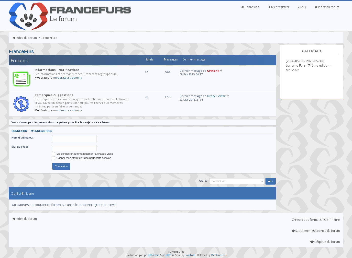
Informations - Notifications (57, 70)
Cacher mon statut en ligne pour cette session (81, 157)
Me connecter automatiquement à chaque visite (82, 153)
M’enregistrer (278, 7)
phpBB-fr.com (151, 255)
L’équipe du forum (325, 242)
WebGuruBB (218, 255)
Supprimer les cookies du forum (316, 231)
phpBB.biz (168, 255)
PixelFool (190, 255)
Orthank (213, 70)
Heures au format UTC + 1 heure (316, 220)
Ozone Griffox (216, 96)
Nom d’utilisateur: (22, 137)
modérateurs (62, 77)
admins (77, 77)
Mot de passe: (20, 146)
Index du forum (327, 7)
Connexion (250, 7)
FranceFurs (49, 38)
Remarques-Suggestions (54, 95)
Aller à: (203, 180)
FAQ (302, 7)
